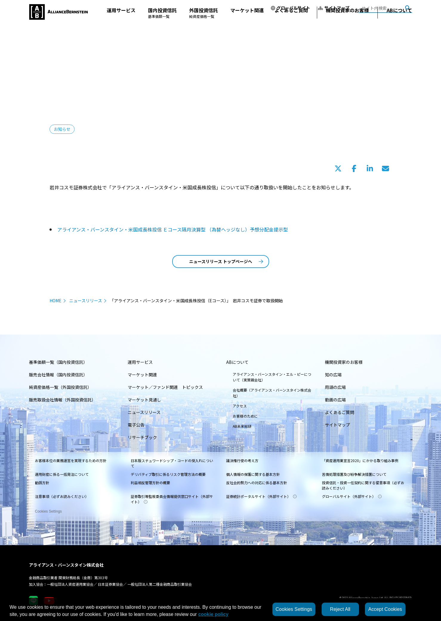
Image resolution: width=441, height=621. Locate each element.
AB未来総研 (242, 426)
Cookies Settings (48, 509)
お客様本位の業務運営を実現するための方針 (71, 460)
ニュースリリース (85, 300)
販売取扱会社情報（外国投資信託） (62, 400)
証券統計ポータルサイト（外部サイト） (261, 496)
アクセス (240, 405)
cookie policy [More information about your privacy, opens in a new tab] (213, 614)
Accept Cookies (385, 609)
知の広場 (333, 375)
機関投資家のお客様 (347, 22)
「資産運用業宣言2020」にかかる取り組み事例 (360, 460)
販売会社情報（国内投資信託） (58, 375)
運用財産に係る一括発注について (62, 474)
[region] (220, 609)
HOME (55, 300)
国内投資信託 (162, 25)
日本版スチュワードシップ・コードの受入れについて (172, 463)
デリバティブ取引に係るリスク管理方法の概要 (168, 474)
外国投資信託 (203, 25)
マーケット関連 (247, 22)
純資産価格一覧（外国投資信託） (60, 387)
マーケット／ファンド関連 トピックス (165, 387)
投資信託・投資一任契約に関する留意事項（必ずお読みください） (363, 485)
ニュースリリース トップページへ (226, 261)
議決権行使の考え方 (242, 460)
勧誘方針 (42, 482)
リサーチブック (142, 437)
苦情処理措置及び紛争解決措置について (354, 474)
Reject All (340, 609)
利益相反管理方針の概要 (150, 482)
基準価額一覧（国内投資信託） (58, 362)
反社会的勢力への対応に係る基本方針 (256, 482)
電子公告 (136, 425)
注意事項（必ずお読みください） (62, 496)
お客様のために (245, 415)
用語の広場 (335, 387)
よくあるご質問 (291, 22)
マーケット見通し (144, 400)
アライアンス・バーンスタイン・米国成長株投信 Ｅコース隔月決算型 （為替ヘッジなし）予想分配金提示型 (172, 229)
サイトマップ (333, 8)
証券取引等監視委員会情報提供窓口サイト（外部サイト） (172, 499)
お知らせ (62, 129)
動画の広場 (335, 400)
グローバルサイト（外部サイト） (352, 496)
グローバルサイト (290, 8)
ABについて (399, 22)
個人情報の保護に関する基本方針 (253, 474)
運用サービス (121, 22)
